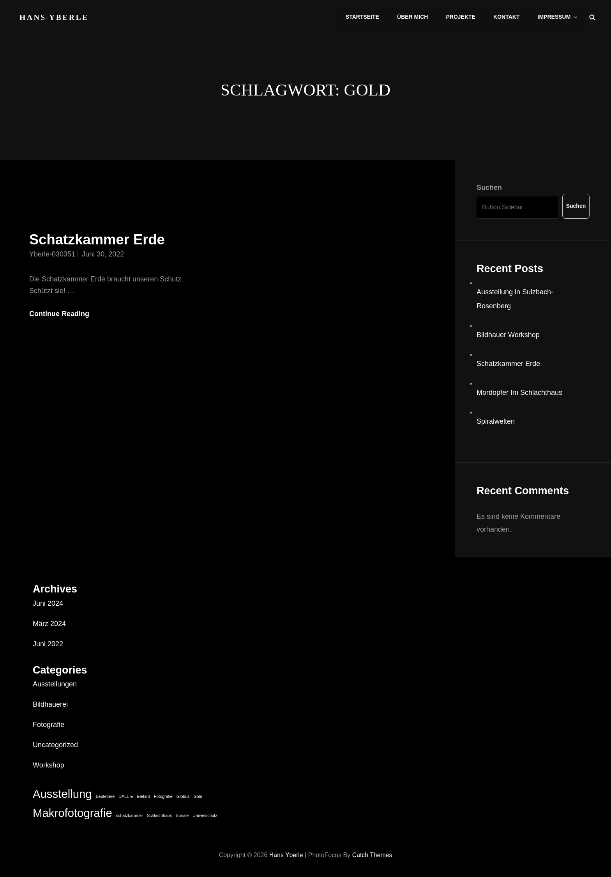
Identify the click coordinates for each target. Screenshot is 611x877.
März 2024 (49, 624)
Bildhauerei (50, 704)
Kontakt (507, 17)
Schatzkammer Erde (98, 240)
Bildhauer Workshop (508, 335)
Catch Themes (372, 855)
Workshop (48, 765)
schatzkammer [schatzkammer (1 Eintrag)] (129, 815)
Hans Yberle (54, 16)
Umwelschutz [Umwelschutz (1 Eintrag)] (204, 815)
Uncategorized (55, 745)
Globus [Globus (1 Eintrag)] (183, 796)
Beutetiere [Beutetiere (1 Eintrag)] (105, 796)
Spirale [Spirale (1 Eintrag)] (182, 815)
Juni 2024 (48, 603)
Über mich (414, 17)
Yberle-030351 (52, 254)
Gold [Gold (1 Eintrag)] (198, 796)
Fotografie (48, 724)
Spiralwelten (496, 421)
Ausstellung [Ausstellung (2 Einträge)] (62, 793)
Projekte (462, 17)
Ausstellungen (55, 684)
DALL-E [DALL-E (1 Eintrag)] (125, 796)
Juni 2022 (48, 644)
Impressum (558, 17)
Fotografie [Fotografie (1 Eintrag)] (163, 796)
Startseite (364, 17)
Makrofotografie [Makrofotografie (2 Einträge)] (72, 812)
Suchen (489, 187)
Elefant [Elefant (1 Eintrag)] (143, 796)
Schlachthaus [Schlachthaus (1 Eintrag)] (159, 815)
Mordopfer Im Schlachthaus (519, 392)
